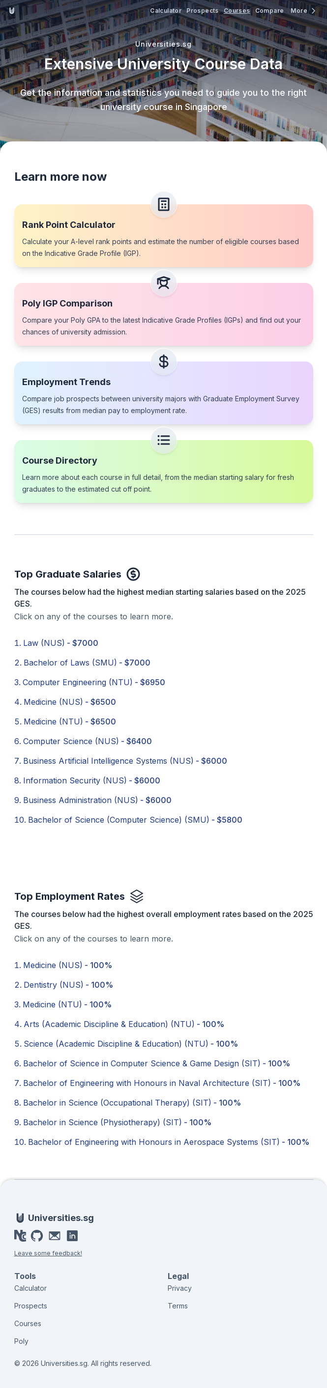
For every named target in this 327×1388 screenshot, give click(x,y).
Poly (21, 1341)
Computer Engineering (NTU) (94, 682)
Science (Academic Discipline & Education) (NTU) (131, 1044)
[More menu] (304, 11)
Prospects (202, 10)
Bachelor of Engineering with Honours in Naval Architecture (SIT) (161, 1083)
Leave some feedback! (48, 1253)
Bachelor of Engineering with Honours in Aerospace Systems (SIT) (168, 1142)
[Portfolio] (20, 1236)
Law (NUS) (60, 643)
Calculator (165, 10)
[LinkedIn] (72, 1236)
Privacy (180, 1288)
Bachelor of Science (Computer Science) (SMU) (135, 820)
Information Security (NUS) (91, 780)
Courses (237, 10)
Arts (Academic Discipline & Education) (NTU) (124, 1024)
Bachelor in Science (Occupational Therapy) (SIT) (132, 1103)
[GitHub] (37, 1236)
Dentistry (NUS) (68, 985)
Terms (178, 1306)
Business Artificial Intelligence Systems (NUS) (125, 761)
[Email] (54, 1236)
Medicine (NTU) (70, 721)
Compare (269, 10)
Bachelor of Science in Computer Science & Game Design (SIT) (156, 1063)
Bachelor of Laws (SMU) (87, 662)
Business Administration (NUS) (97, 800)
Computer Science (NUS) (87, 741)
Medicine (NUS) (70, 702)
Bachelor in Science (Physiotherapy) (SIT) (117, 1122)
